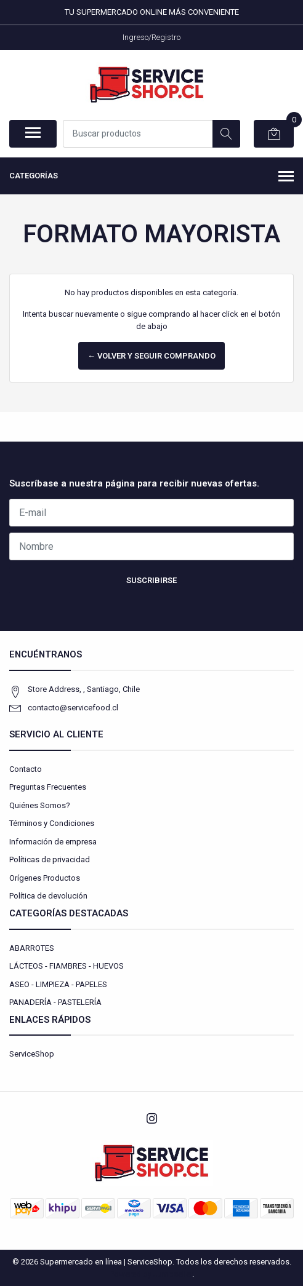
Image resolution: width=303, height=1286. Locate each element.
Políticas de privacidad (49, 859)
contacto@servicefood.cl (73, 707)
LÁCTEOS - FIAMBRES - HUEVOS (66, 965)
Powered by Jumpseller (151, 1274)
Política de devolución (48, 895)
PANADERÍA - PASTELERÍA (55, 1002)
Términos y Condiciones (51, 823)
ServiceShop (31, 1053)
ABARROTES (31, 948)
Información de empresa (53, 841)
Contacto (25, 769)
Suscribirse (151, 580)
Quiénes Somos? (39, 805)
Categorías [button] (151, 177)
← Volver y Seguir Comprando (151, 355)
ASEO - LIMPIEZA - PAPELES (58, 984)
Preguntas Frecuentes (47, 787)
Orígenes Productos (44, 878)
